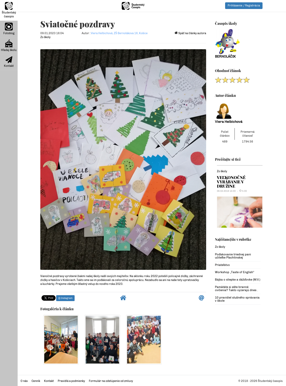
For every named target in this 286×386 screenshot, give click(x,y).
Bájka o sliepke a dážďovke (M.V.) (237, 279)
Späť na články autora (190, 33)
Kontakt (9, 62)
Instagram (65, 298)
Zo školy (45, 37)
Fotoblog (8, 29)
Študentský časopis (9, 10)
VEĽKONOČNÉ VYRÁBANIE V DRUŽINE (231, 182)
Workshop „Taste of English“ (234, 272)
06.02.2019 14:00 (226, 191)
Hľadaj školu (9, 45)
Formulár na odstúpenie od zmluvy (111, 381)
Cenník (36, 381)
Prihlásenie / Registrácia (244, 5)
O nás (24, 381)
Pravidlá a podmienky (71, 381)
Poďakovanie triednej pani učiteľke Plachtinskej (233, 256)
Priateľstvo (222, 265)
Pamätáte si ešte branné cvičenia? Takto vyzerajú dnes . (236, 288)
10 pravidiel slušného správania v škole (237, 299)
